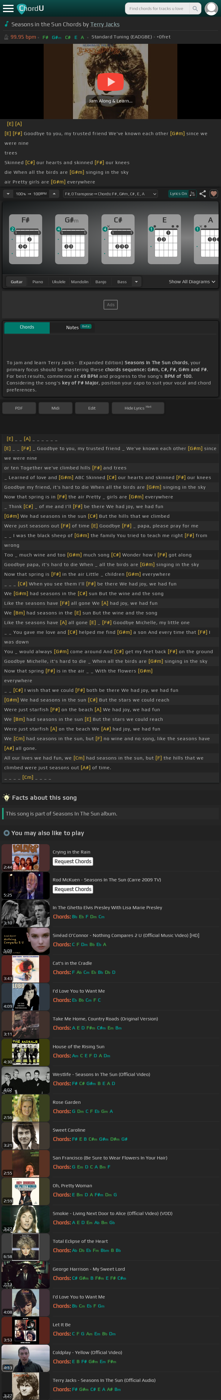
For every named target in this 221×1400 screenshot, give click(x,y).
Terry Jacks (105, 24)
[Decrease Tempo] (8, 194)
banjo (100, 281)
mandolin (80, 281)
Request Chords (72, 861)
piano (38, 281)
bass (122, 281)
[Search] (194, 8)
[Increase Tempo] (54, 194)
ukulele (58, 281)
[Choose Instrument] (136, 281)
